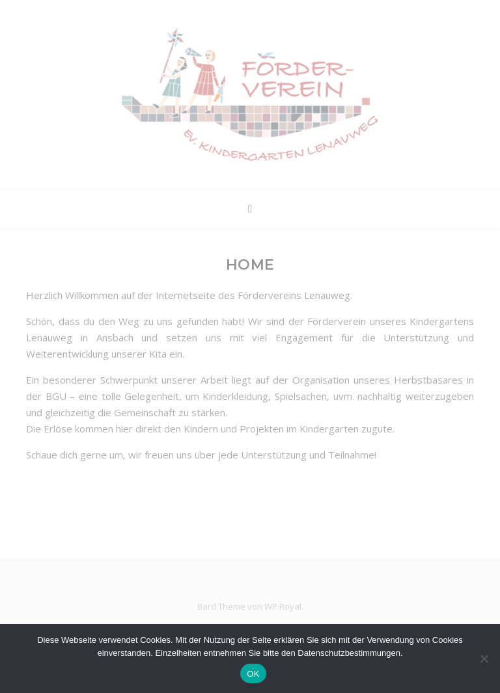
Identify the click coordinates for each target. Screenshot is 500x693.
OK (253, 674)
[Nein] (483, 658)
